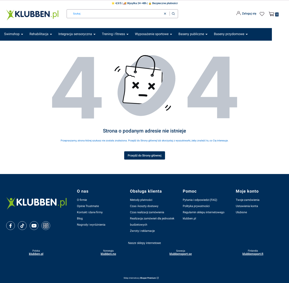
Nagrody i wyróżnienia (91, 224)
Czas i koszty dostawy (144, 206)
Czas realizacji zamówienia (147, 212)
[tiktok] (22, 226)
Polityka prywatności (196, 206)
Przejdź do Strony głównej (145, 155)
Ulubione (241, 212)
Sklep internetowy (140, 278)
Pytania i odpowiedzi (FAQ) (200, 199)
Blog (80, 218)
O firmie (82, 199)
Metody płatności (141, 199)
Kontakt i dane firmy (90, 212)
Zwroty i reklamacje (142, 230)
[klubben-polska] (38, 202)
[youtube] (34, 225)
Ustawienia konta (247, 206)
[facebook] (10, 226)
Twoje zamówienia (248, 199)
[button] (173, 13)
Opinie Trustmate (88, 206)
